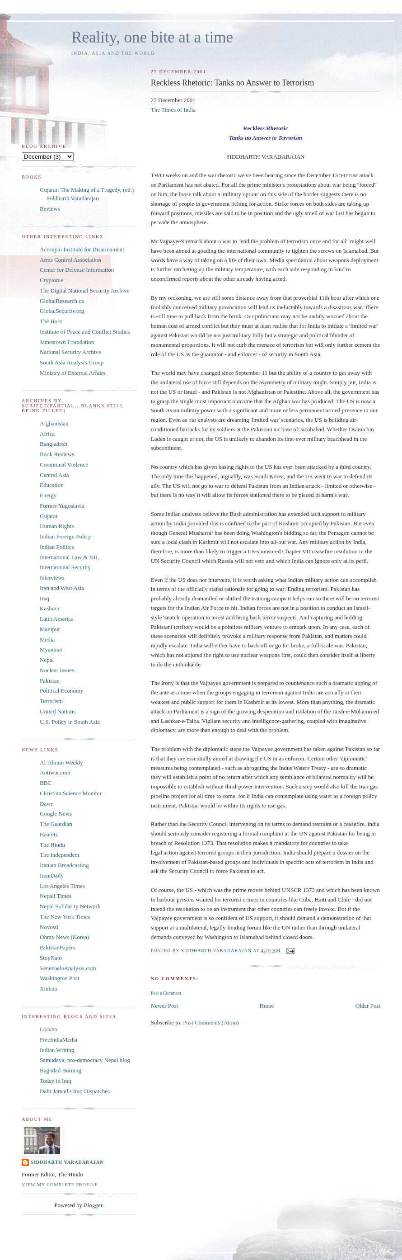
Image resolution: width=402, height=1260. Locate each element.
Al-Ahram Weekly (61, 762)
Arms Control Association (70, 259)
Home (267, 1005)
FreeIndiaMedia (58, 1039)
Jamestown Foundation (67, 342)
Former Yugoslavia (62, 505)
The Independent (59, 854)
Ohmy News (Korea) (64, 937)
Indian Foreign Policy (65, 536)
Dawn (47, 803)
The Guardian (56, 824)
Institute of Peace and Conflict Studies (85, 331)
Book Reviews (57, 454)
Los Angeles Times (62, 885)
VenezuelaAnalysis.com (68, 968)
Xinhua (48, 988)
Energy (48, 495)
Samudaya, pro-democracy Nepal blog (85, 1060)
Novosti (49, 927)
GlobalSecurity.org (62, 310)
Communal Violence (64, 464)
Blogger (93, 1205)
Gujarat (48, 516)
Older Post (367, 1005)
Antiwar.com (55, 772)
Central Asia (54, 475)
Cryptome (51, 280)
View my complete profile (60, 1184)
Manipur (50, 629)
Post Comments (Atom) (211, 1022)
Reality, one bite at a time (152, 37)
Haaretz (49, 834)
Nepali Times (55, 895)
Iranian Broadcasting (64, 865)
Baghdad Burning (60, 1070)
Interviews (52, 577)
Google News (56, 813)
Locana (48, 1029)
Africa (47, 433)
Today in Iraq (55, 1080)
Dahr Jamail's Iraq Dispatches (75, 1091)
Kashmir (50, 608)
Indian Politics (57, 546)
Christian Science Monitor (71, 793)
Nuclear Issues (57, 670)
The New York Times (65, 916)
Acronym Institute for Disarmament (82, 249)
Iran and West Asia (62, 588)
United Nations (57, 711)
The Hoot (51, 321)
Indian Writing (57, 1050)
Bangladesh (53, 443)
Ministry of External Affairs (72, 372)
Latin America (57, 618)
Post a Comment (166, 993)
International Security (65, 567)
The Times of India (173, 109)
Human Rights (57, 526)
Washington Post (59, 978)
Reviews (50, 208)
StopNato (51, 957)
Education (52, 484)
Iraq (44, 598)
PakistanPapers (57, 947)
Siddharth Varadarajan (67, 1162)
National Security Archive (70, 352)
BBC (45, 782)
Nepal (47, 659)
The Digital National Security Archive (85, 290)
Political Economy (61, 690)
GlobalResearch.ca (62, 300)
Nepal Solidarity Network (70, 906)
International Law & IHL (69, 557)
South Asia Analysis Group (71, 362)
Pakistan (50, 680)
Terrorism (51, 701)
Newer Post (164, 1005)
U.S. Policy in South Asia (70, 721)
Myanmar (51, 649)
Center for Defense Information (77, 269)
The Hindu (52, 844)
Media (47, 639)
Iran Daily (52, 875)
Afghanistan (54, 423)
